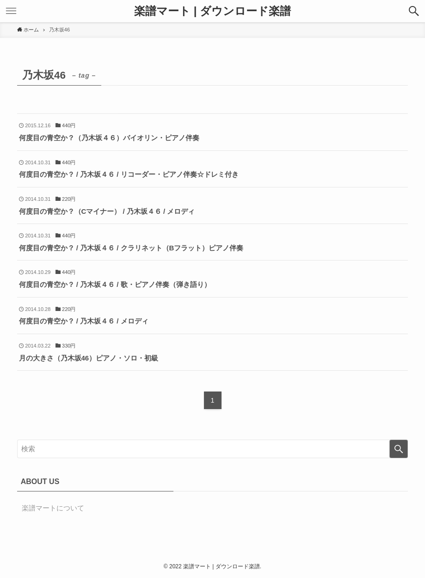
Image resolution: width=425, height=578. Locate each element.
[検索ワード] (212, 449)
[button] (414, 11)
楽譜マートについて (53, 508)
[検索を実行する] (398, 449)
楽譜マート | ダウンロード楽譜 (212, 11)
